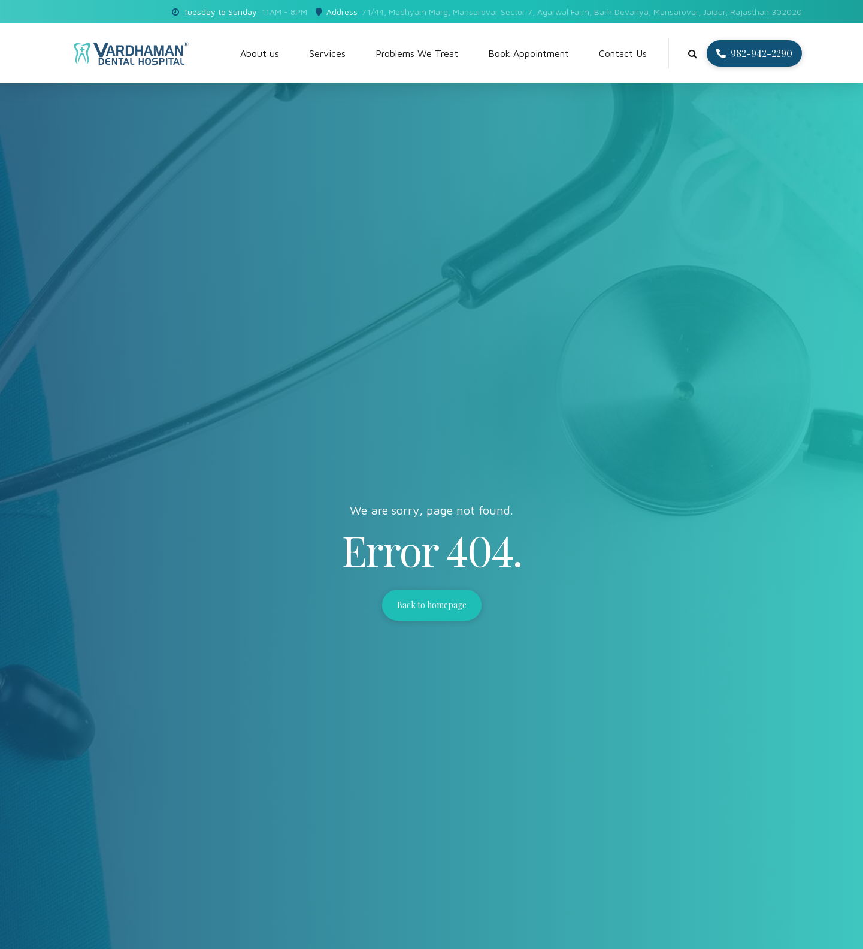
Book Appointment (528, 53)
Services (327, 53)
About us (259, 53)
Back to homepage (432, 604)
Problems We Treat (417, 53)
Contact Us (623, 53)
